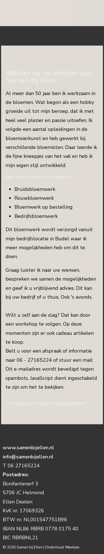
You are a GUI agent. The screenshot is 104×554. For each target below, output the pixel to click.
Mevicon (72, 547)
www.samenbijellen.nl (29, 447)
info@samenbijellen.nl (28, 456)
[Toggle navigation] (91, 13)
